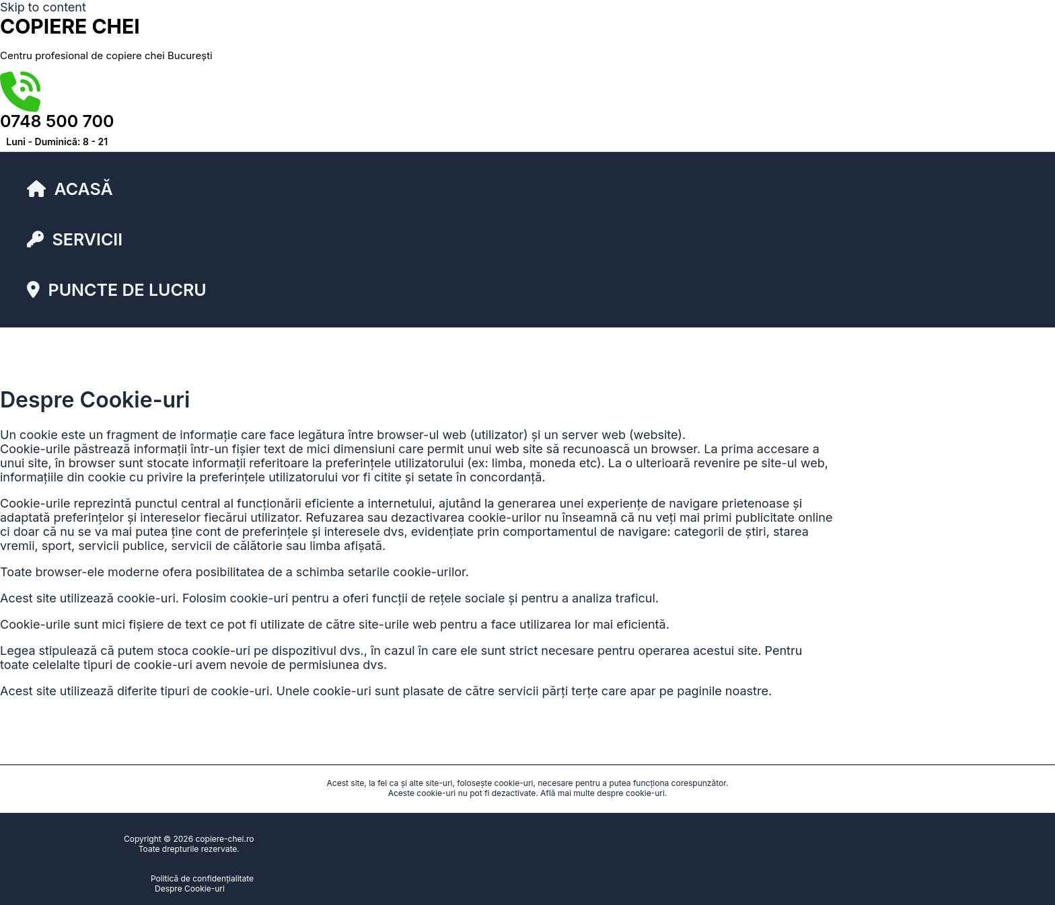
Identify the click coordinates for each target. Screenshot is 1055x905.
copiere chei (70, 26)
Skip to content (43, 7)
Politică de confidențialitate (202, 878)
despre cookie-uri (631, 793)
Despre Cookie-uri (190, 889)
